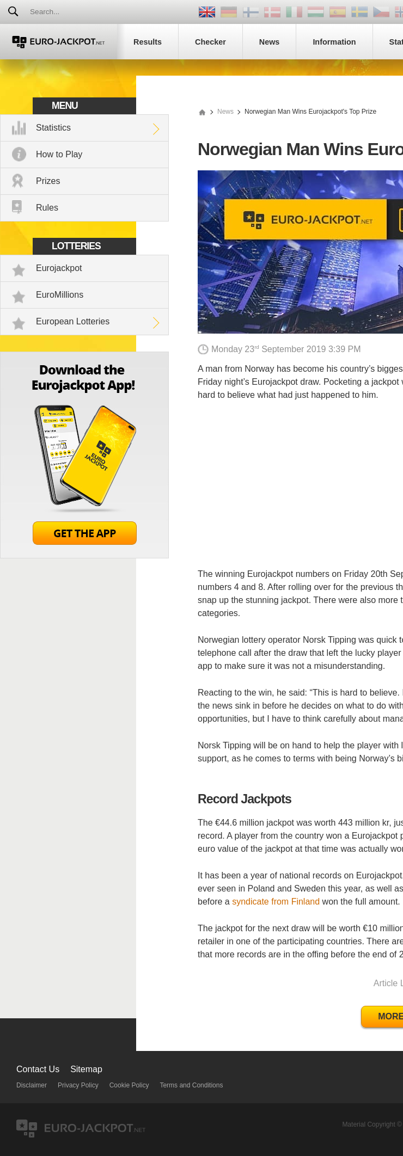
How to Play (59, 154)
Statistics (53, 127)
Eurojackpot (59, 268)
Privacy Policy (78, 1085)
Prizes (48, 181)
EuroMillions (59, 294)
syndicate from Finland (276, 901)
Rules (47, 207)
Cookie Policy (129, 1085)
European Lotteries (72, 321)
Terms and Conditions (191, 1085)
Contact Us (37, 1069)
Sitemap (86, 1069)
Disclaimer (31, 1085)
